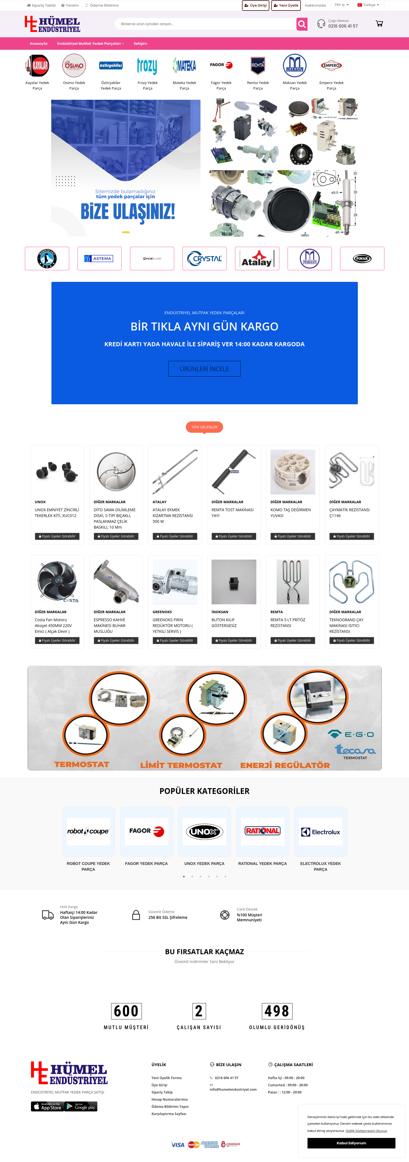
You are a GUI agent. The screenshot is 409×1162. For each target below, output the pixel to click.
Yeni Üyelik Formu (167, 1078)
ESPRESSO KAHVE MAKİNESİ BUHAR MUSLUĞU (110, 625)
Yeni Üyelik (286, 5)
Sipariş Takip (162, 1092)
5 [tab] (217, 876)
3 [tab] (200, 876)
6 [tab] (225, 876)
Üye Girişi (255, 5)
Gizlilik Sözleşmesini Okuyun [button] (366, 1131)
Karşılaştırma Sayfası (169, 1114)
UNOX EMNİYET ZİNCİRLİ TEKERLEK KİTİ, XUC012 (57, 512)
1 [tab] (184, 876)
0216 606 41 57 (343, 26)
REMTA (276, 611)
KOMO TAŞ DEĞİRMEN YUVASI (290, 512)
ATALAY (159, 501)
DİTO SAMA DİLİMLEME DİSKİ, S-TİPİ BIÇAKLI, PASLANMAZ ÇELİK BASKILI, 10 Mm (115, 518)
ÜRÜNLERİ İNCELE (204, 368)
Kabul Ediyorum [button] (351, 1143)
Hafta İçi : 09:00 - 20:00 (286, 1078)
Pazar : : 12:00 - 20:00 (284, 1092)
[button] (126, 232)
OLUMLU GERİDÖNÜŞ (277, 1027)
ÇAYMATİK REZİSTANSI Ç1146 (349, 512)
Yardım (70, 5)
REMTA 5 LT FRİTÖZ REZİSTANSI (287, 622)
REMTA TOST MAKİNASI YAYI (233, 512)
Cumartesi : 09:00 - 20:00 (288, 1085)
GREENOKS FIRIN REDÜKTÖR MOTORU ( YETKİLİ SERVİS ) (173, 625)
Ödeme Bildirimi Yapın (170, 1107)
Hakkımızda (315, 5)
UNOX (40, 501)
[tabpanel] (88, 839)
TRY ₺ (342, 5)
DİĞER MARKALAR (110, 501)
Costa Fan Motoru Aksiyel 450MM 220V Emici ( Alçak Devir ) (53, 625)
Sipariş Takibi (41, 5)
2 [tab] (192, 876)
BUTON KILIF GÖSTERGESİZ (224, 622)
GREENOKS (162, 611)
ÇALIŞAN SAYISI (199, 1027)
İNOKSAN (220, 611)
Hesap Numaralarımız (170, 1099)
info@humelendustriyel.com (233, 1088)
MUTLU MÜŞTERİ (126, 1027)
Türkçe (368, 5)
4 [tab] (209, 876)
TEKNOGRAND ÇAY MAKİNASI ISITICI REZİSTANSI (346, 625)
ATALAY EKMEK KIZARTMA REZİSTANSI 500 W (173, 515)
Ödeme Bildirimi (102, 5)
